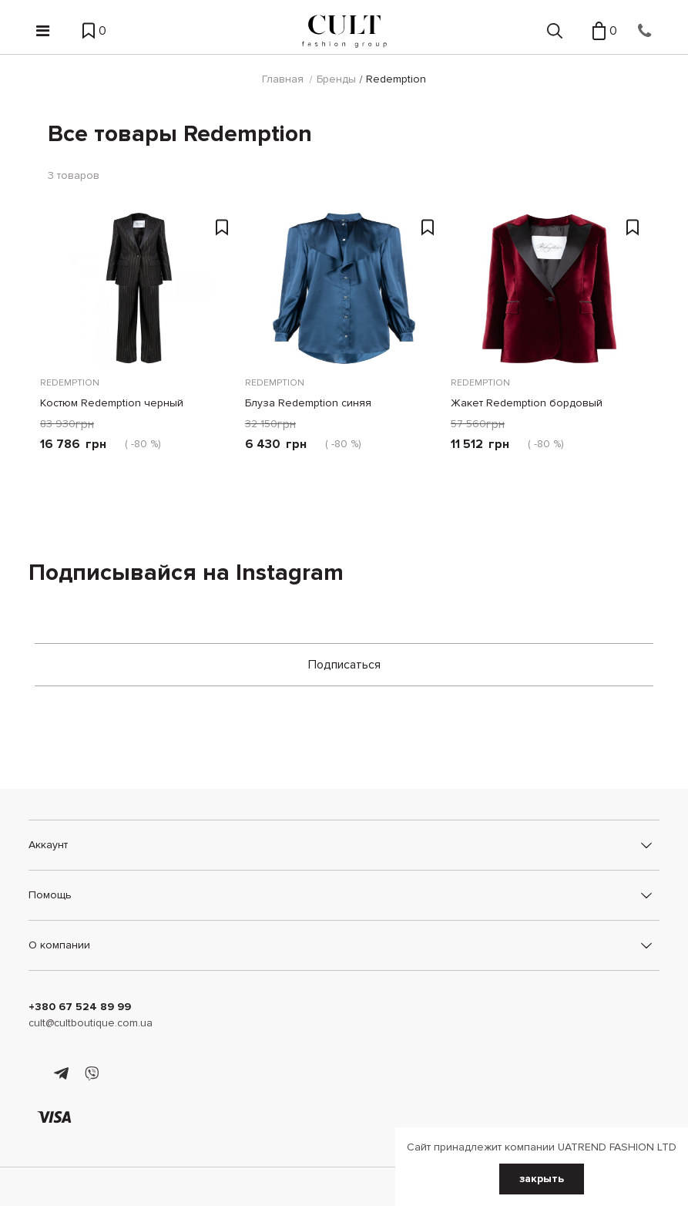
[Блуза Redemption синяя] (343, 288)
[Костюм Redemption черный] (138, 288)
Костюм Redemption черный (111, 402)
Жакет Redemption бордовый (526, 402)
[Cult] (344, 31)
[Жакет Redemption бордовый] (549, 288)
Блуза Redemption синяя (308, 402)
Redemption (69, 383)
